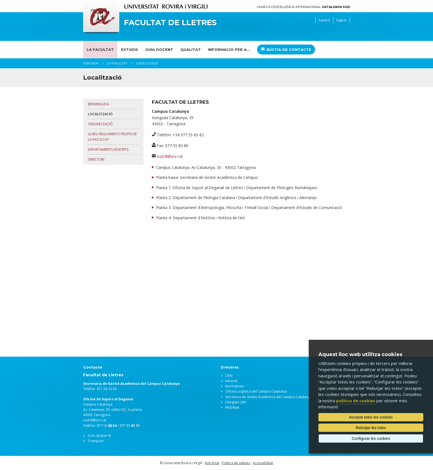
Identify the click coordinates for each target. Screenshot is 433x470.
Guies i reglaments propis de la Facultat (112, 137)
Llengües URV (235, 402)
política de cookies (355, 400)
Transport (96, 440)
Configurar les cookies (371, 438)
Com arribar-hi (99, 435)
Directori (96, 159)
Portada (90, 63)
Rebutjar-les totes (371, 427)
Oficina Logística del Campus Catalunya (256, 391)
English (341, 20)
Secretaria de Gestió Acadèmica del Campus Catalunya (268, 397)
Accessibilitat (263, 463)
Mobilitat (232, 407)
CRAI (229, 375)
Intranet (231, 380)
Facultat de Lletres (170, 22)
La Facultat (100, 49)
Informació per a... (229, 49)
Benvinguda (98, 104)
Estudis (129, 49)
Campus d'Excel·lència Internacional (303, 7)
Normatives (234, 386)
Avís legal (212, 463)
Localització (100, 114)
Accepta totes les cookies (371, 417)
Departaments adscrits (108, 149)
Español (324, 20)
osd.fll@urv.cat (170, 156)
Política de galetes (236, 463)
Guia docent (159, 49)
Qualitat (190, 49)
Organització (100, 124)
